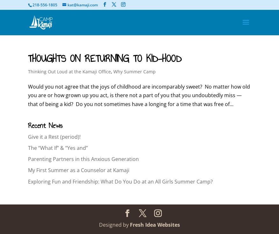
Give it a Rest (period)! (54, 136)
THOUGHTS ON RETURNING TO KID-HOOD (105, 58)
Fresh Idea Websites (155, 224)
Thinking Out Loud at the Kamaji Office (69, 72)
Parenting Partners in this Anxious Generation (83, 159)
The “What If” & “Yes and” (58, 147)
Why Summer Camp (134, 72)
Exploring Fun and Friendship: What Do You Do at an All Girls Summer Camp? (120, 181)
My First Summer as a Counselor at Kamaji (78, 170)
